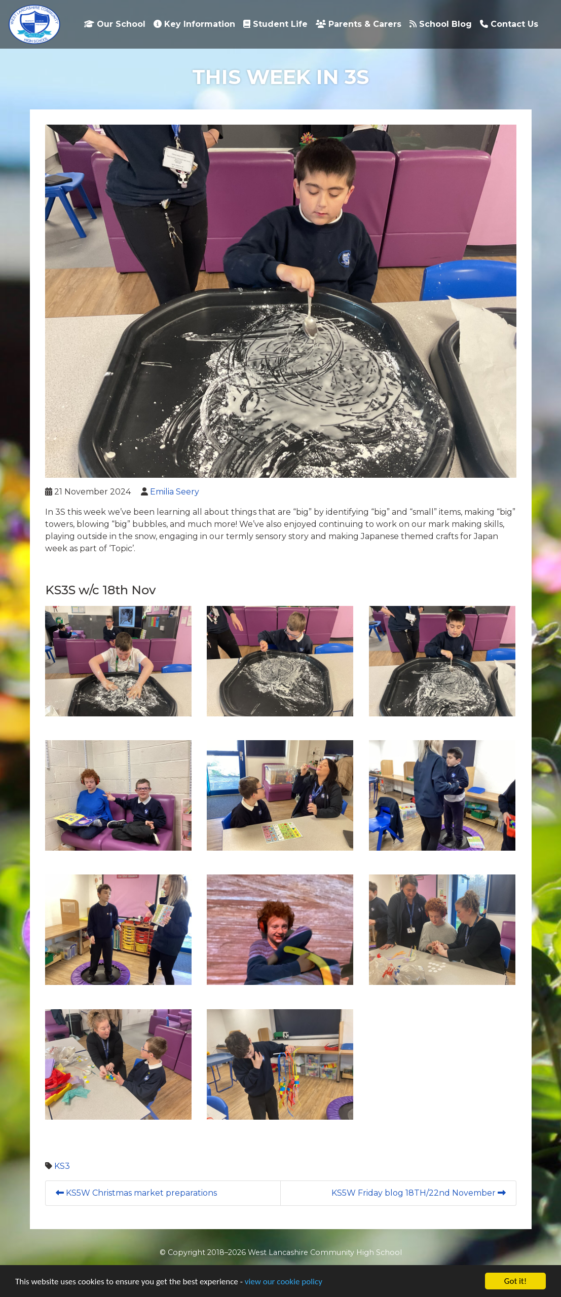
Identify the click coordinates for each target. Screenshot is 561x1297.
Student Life (275, 24)
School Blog (440, 24)
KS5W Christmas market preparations (136, 1193)
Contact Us (509, 24)
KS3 (62, 1166)
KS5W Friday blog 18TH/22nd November (418, 1193)
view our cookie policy (283, 1281)
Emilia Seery (174, 492)
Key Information (194, 24)
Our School (114, 24)
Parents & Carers (358, 24)
